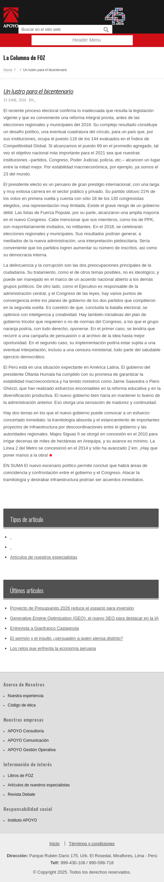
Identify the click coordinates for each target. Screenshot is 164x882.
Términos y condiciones (92, 843)
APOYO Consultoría (26, 731)
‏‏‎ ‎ (17, 70)
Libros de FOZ (21, 775)
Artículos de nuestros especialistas (43, 557)
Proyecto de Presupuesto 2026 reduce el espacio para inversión (72, 608)
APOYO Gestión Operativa (32, 749)
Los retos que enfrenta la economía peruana (53, 648)
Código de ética (22, 705)
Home (7, 70)
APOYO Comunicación (28, 740)
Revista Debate (21, 794)
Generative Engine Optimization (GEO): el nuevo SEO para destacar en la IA (84, 618)
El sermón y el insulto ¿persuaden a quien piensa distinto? (66, 638)
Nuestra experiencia (26, 695)
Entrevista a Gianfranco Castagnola (44, 628)
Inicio (54, 843)
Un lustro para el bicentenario (38, 91)
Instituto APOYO (22, 820)
